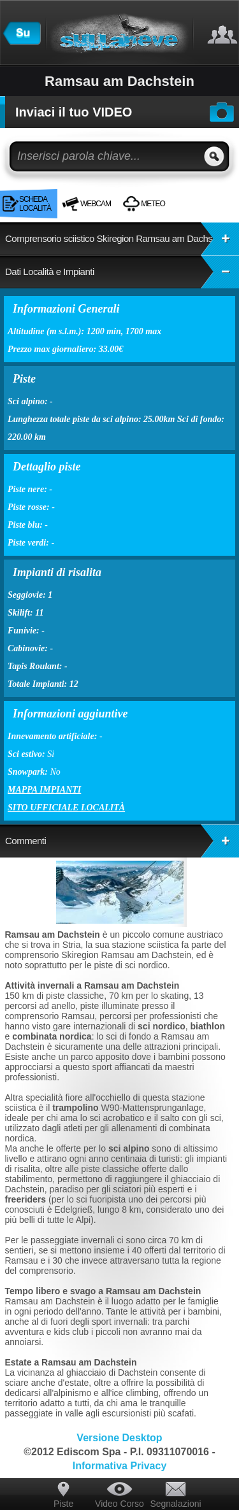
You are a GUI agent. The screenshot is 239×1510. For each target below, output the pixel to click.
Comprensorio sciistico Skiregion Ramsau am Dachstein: (122, 238)
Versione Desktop (119, 1437)
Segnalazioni (175, 1504)
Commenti (122, 840)
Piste (63, 1504)
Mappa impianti (44, 789)
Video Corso (119, 1504)
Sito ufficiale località (66, 807)
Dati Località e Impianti (122, 271)
